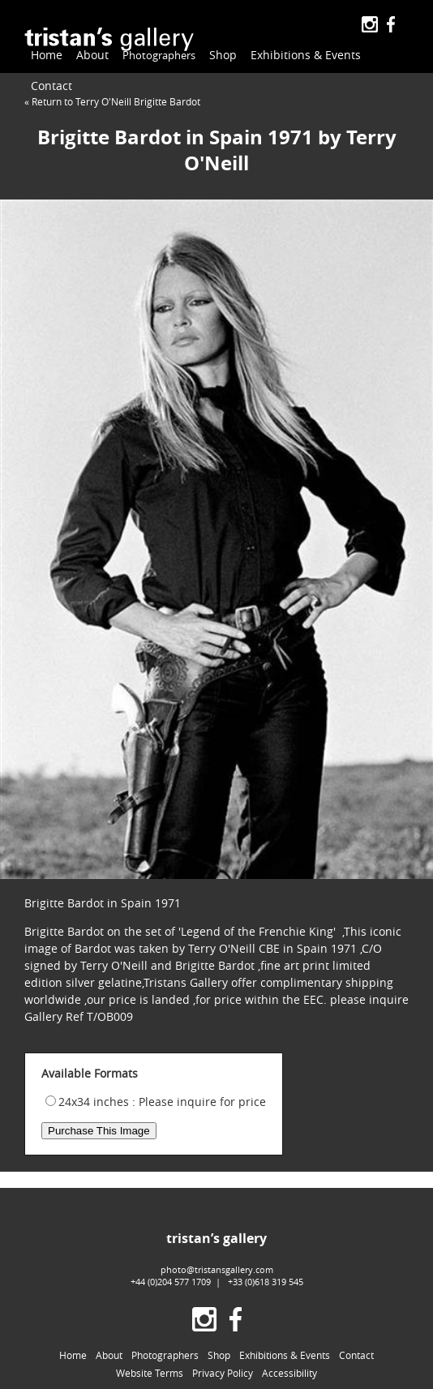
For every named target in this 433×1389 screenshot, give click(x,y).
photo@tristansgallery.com (217, 1269)
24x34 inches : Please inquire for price (162, 1101)
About (92, 54)
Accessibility (289, 1372)
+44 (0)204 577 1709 (171, 1281)
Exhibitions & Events (300, 54)
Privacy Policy (222, 1372)
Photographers (156, 55)
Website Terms (149, 1372)
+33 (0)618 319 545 (265, 1281)
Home (46, 54)
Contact (51, 85)
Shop (217, 54)
